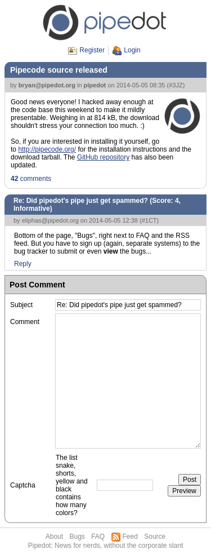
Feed (130, 536)
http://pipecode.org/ (47, 149)
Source (154, 536)
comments (31, 179)
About (54, 536)
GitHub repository (103, 157)
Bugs (76, 536)
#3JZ (175, 85)
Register (92, 50)
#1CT (149, 220)
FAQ (98, 536)
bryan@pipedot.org (47, 85)
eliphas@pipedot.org (50, 220)
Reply (23, 264)
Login (132, 50)
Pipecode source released (58, 69)
